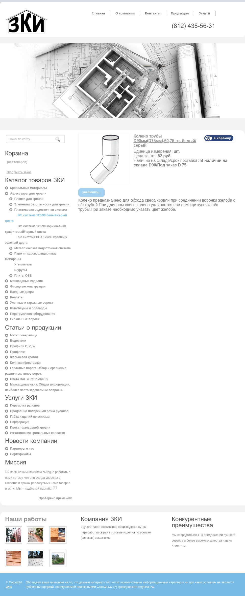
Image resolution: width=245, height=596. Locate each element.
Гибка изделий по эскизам (30, 416)
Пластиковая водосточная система (40, 210)
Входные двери (22, 292)
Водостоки (18, 340)
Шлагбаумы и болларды (28, 308)
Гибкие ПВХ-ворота (24, 319)
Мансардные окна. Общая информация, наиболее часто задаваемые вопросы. (37, 387)
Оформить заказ (19, 172)
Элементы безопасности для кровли (41, 204)
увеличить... (91, 192)
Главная (98, 13)
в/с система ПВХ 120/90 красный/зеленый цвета (36, 239)
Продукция (180, 13)
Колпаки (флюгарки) (25, 362)
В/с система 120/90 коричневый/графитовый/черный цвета (35, 229)
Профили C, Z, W (22, 346)
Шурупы (20, 270)
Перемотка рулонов (25, 405)
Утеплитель (23, 264)
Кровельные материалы (28, 188)
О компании (125, 13)
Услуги (204, 13)
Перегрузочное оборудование (32, 314)
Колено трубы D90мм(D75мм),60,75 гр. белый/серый (165, 140)
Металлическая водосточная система (42, 248)
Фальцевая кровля (24, 357)
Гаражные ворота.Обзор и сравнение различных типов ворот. (35, 370)
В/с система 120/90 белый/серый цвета (36, 218)
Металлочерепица (23, 335)
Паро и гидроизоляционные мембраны (31, 256)
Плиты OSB (23, 275)
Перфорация (19, 422)
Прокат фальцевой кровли (30, 427)
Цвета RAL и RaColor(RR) (29, 379)
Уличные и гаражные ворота (31, 302)
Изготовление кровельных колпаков (37, 433)
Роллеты (16, 297)
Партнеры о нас (22, 448)
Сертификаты (20, 454)
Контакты (152, 13)
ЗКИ (9, 587)
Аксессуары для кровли (28, 193)
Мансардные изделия (26, 281)
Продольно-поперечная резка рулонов (39, 411)
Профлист (18, 352)
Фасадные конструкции (28, 286)
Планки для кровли (28, 199)
